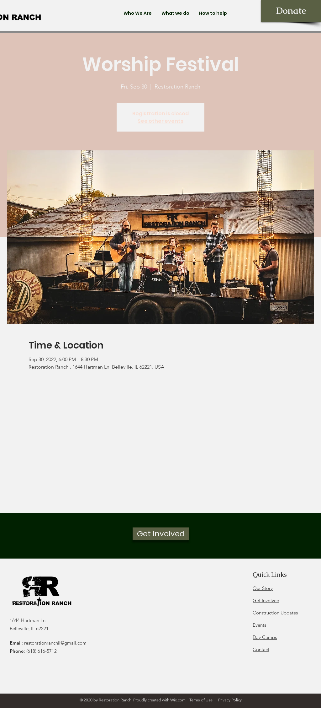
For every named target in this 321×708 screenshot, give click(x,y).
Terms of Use (201, 700)
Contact (261, 649)
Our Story (263, 588)
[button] (137, 13)
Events (259, 625)
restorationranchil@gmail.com (55, 643)
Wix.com (178, 700)
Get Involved (266, 600)
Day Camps (265, 637)
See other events (160, 121)
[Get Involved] (161, 533)
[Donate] (291, 11)
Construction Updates (275, 613)
